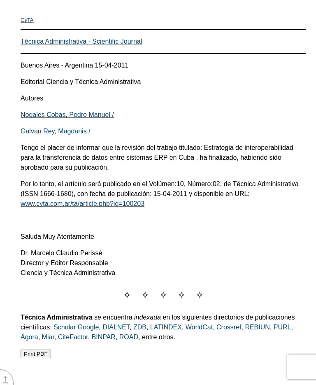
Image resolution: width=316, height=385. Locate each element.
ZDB (139, 327)
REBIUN (257, 327)
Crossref (228, 327)
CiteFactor (73, 337)
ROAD (128, 337)
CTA (27, 20)
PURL (282, 327)
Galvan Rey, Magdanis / (56, 131)
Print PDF (36, 354)
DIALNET (116, 327)
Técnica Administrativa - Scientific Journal (81, 41)
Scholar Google (75, 327)
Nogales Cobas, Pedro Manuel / (67, 114)
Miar (48, 337)
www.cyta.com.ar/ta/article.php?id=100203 (82, 203)
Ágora (29, 337)
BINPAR (104, 337)
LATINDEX (166, 327)
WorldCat (199, 327)
